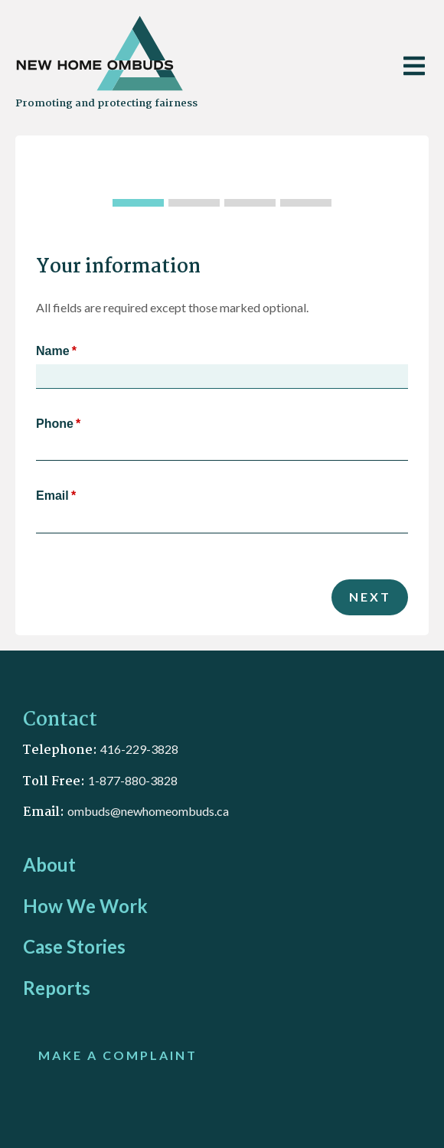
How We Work (85, 906)
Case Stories (74, 946)
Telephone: (61, 750)
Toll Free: (55, 781)
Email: (45, 812)
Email (52, 495)
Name (53, 350)
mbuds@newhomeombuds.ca (151, 811)
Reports (56, 988)
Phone (54, 423)
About (49, 864)
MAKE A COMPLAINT (118, 1055)
